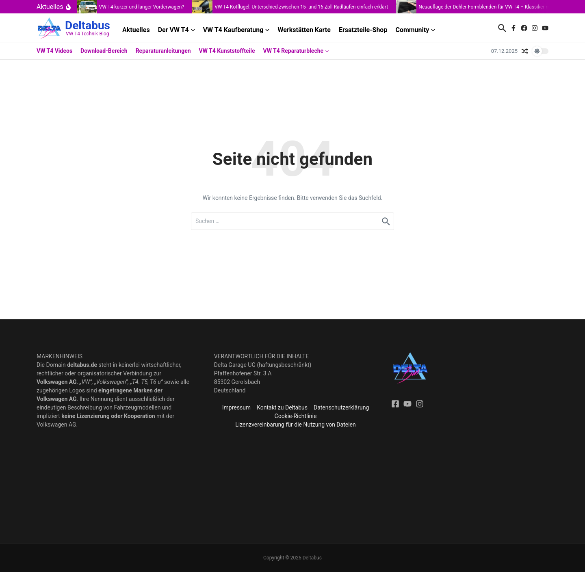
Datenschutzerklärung (341, 407)
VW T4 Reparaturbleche (296, 51)
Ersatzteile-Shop (363, 30)
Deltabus (87, 25)
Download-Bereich (104, 51)
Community (415, 30)
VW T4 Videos (54, 51)
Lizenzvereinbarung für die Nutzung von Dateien (295, 424)
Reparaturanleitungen (163, 51)
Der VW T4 (176, 30)
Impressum (236, 407)
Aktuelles (136, 30)
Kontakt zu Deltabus (282, 407)
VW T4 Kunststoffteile (227, 51)
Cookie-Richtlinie (296, 416)
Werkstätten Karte (303, 30)
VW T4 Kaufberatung (236, 30)
